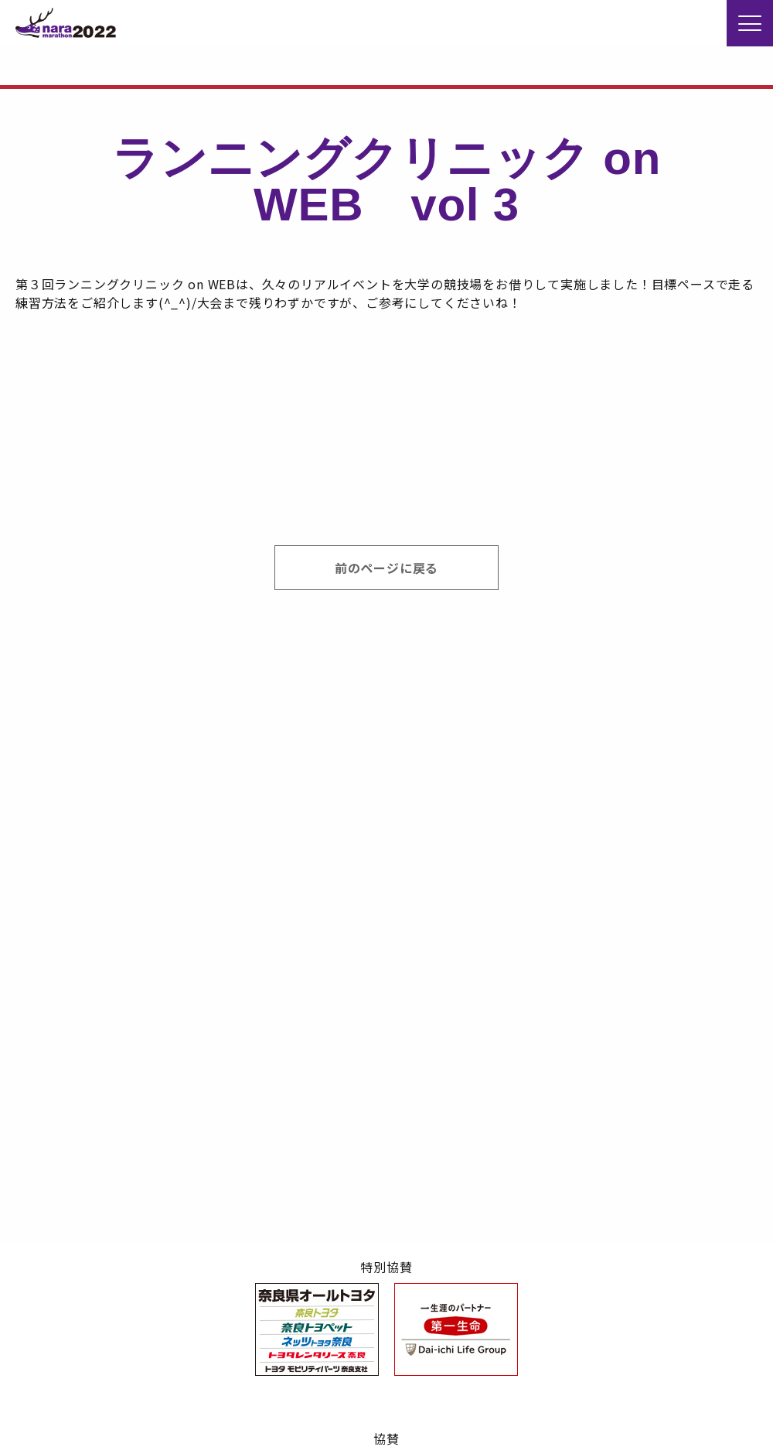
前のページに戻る (386, 567)
